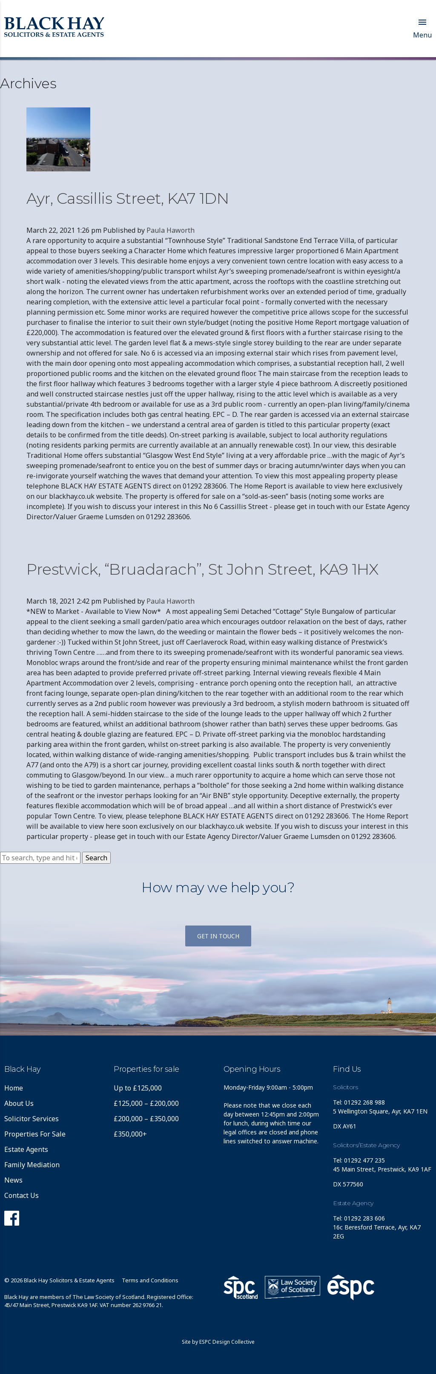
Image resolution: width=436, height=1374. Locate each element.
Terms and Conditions (150, 1280)
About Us (19, 1103)
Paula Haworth (170, 230)
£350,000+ (130, 1134)
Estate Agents (26, 1149)
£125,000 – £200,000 (146, 1103)
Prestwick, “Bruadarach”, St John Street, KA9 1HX (202, 569)
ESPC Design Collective (227, 1341)
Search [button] (96, 857)
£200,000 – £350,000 (146, 1118)
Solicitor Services (31, 1118)
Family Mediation (32, 1164)
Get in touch (218, 936)
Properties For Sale (35, 1134)
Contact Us (21, 1195)
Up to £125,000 (138, 1088)
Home (13, 1088)
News (13, 1180)
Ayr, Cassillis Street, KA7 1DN (127, 198)
